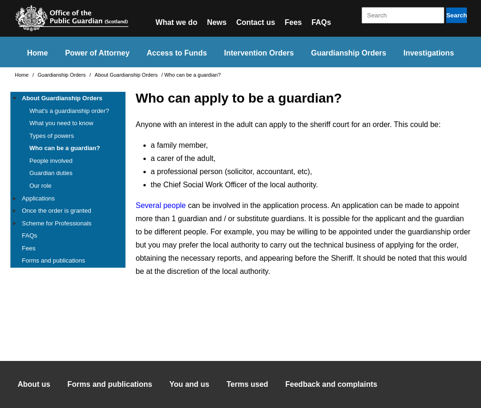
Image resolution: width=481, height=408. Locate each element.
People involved (51, 160)
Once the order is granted (56, 210)
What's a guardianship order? (69, 110)
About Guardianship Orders (127, 75)
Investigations (428, 53)
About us (34, 384)
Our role (41, 185)
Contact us (255, 22)
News (217, 22)
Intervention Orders (259, 53)
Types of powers (52, 135)
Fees (293, 22)
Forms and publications (53, 260)
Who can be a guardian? (65, 148)
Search (456, 15)
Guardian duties (51, 172)
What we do (176, 22)
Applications (38, 198)
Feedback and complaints (331, 384)
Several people (161, 205)
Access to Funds (177, 53)
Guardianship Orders (348, 53)
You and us (189, 384)
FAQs (321, 22)
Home (37, 53)
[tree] (68, 179)
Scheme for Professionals (57, 223)
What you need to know (62, 123)
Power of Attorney (97, 53)
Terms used (247, 384)
